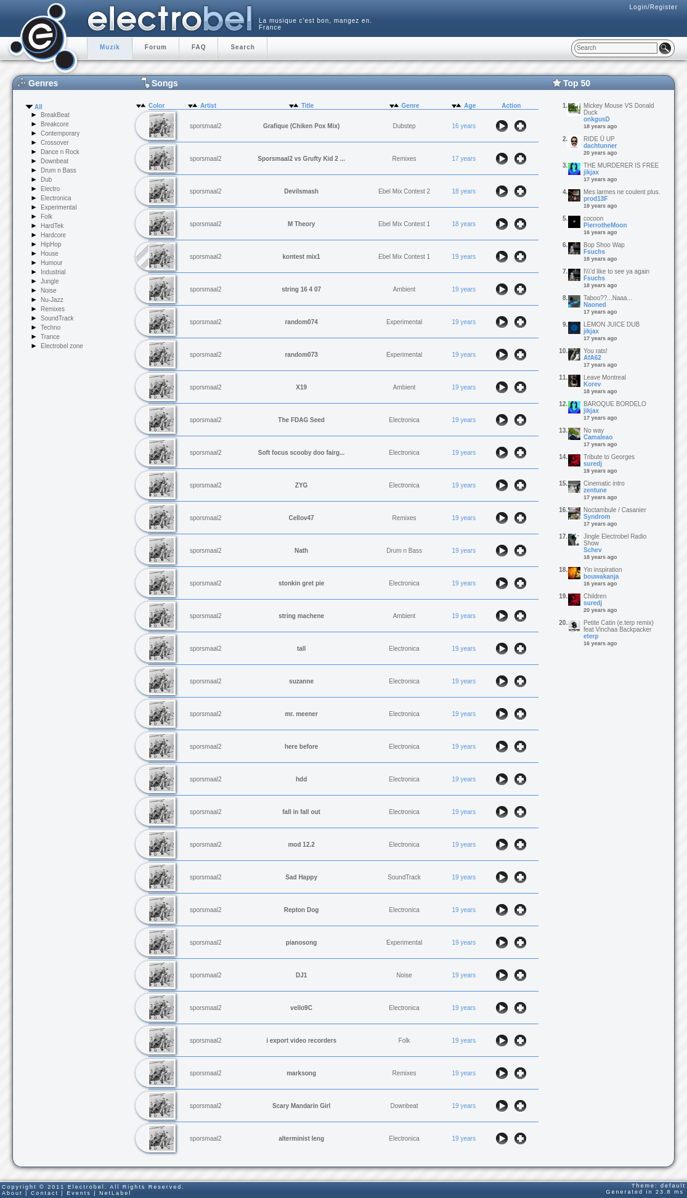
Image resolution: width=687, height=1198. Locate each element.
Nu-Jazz (52, 299)
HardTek (52, 225)
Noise (49, 290)
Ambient (404, 289)
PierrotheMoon (605, 225)
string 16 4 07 (301, 289)
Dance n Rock (60, 152)
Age (470, 105)
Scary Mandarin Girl (301, 1105)
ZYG (301, 485)
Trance (50, 336)
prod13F (595, 198)
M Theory (301, 224)
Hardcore (53, 235)
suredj (592, 463)
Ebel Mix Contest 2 (404, 191)
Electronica (56, 198)
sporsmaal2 (206, 126)
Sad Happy (301, 877)
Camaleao (597, 437)
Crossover (55, 142)
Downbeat (54, 161)
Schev (592, 550)
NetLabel (115, 1193)
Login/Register (654, 7)
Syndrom (596, 516)
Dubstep (403, 126)
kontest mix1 (301, 256)
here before (301, 746)
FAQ (199, 47)
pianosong (301, 942)
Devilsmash (301, 191)
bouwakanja (601, 576)
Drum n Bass (58, 170)
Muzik (110, 47)
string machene (301, 616)
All (39, 107)
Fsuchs (594, 251)
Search (242, 47)
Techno (50, 327)
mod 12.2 (301, 844)
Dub (46, 179)
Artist (208, 105)
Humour (52, 262)
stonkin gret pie (301, 583)
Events (79, 1193)
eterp (590, 636)
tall (301, 648)
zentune (595, 490)
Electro (50, 188)
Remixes (53, 309)
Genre (411, 105)
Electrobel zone (62, 346)
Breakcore (55, 124)
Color (156, 105)
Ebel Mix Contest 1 (404, 224)
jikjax (591, 172)
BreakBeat (55, 115)
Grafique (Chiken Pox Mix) (301, 126)
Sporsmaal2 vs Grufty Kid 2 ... (301, 158)
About (12, 1193)
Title (307, 105)
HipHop (51, 244)
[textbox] (615, 48)
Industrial (53, 272)
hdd (301, 779)
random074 (301, 322)
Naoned (594, 304)
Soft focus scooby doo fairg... (301, 452)
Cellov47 (301, 518)
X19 (301, 387)
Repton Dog (301, 910)
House (50, 253)
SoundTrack (57, 318)
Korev (592, 384)
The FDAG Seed (301, 420)
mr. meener (301, 714)
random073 (301, 354)
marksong (301, 1073)
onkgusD (596, 119)
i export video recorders (301, 1040)
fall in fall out (301, 812)
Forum (156, 47)
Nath (301, 550)
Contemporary (60, 133)
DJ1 (301, 975)
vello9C (301, 1007)
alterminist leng (301, 1138)
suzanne (301, 681)
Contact (45, 1193)
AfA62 (592, 357)
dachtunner (600, 145)
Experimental (58, 207)
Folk (46, 216)
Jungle (50, 281)
